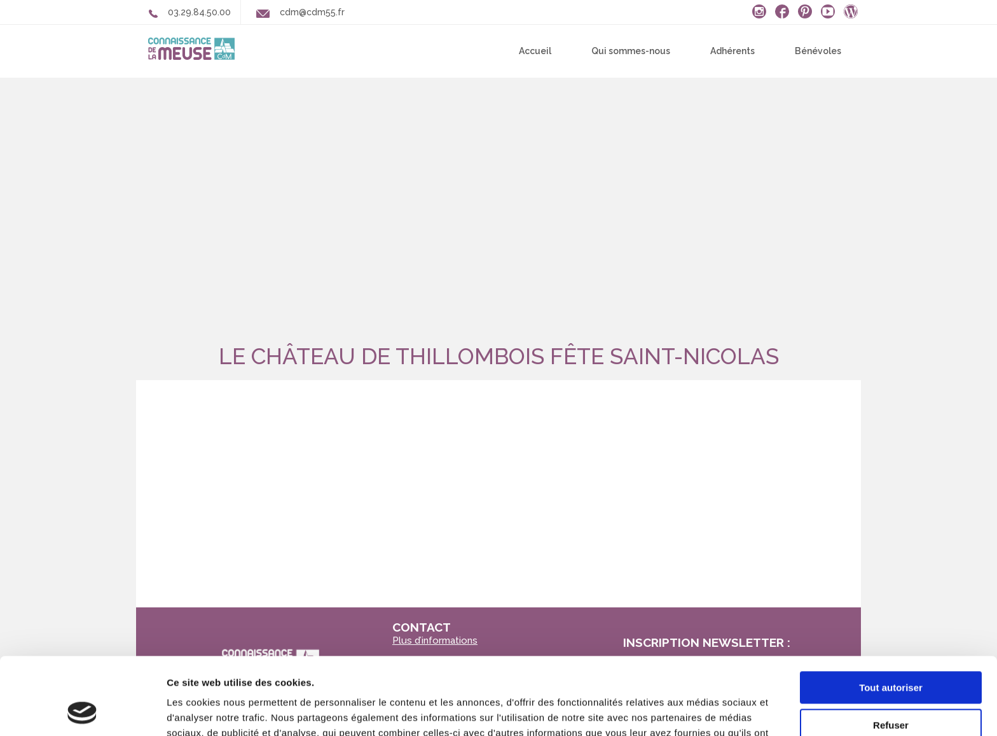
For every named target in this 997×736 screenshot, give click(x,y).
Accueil (535, 51)
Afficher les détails (209, 710)
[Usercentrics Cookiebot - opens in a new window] (82, 711)
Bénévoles (818, 51)
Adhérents (732, 51)
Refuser (891, 652)
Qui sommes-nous (630, 51)
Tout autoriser (891, 615)
